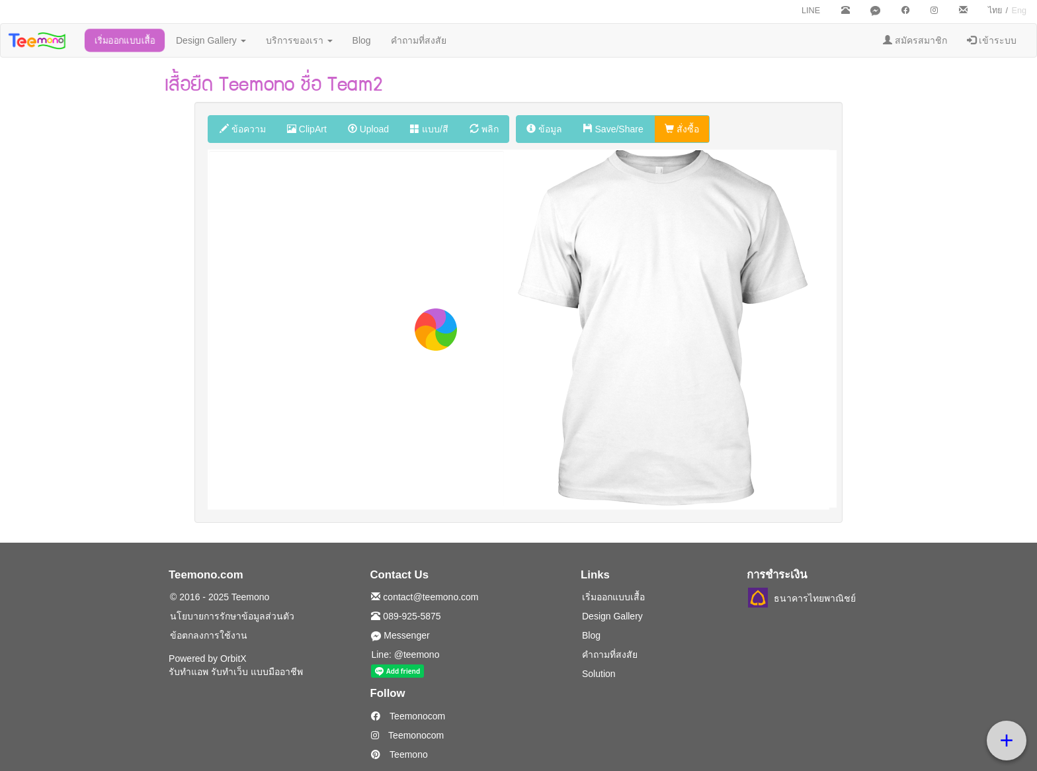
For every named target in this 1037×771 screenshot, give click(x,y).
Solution (599, 673)
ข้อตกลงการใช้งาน (208, 635)
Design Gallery (211, 40)
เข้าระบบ (991, 40)
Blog (362, 40)
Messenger (400, 635)
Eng (1019, 10)
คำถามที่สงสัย (418, 40)
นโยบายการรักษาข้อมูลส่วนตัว (232, 616)
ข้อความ (243, 129)
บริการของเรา (299, 40)
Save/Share (613, 129)
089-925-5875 (405, 616)
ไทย (995, 10)
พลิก (484, 129)
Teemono (399, 754)
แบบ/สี (429, 129)
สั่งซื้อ (682, 129)
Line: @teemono (405, 654)
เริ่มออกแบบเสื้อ (124, 40)
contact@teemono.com (424, 597)
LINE (811, 10)
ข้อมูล (544, 129)
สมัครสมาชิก (915, 40)
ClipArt (307, 129)
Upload (368, 129)
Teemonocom (408, 716)
